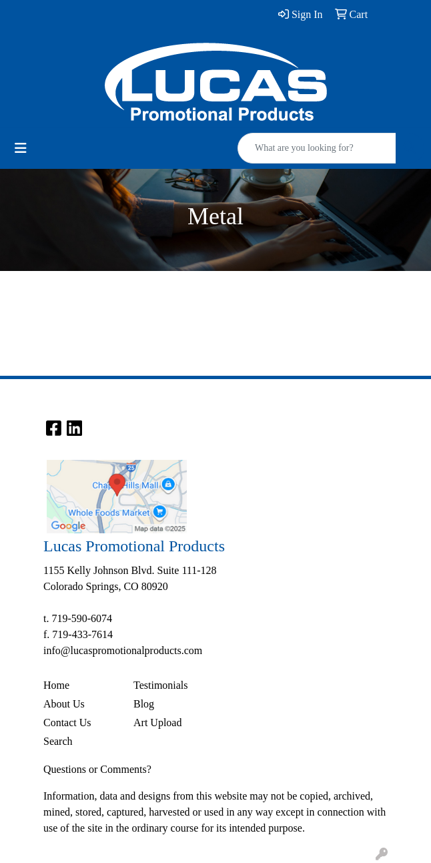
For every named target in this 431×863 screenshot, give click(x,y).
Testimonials (160, 685)
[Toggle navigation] (21, 148)
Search (58, 741)
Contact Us (67, 722)
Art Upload (157, 722)
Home (56, 685)
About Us (64, 703)
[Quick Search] (317, 148)
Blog (143, 703)
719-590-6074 (81, 618)
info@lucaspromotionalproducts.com (122, 650)
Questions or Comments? (97, 769)
